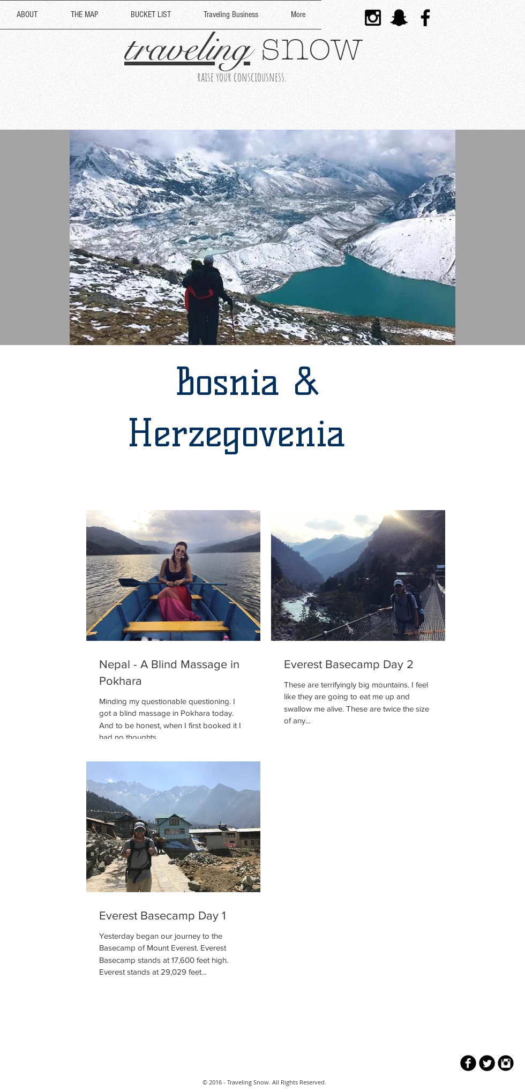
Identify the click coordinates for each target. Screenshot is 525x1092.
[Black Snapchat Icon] (399, 17)
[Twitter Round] (487, 1063)
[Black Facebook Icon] (425, 17)
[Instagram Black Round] (506, 1063)
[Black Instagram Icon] (373, 17)
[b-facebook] (468, 1063)
